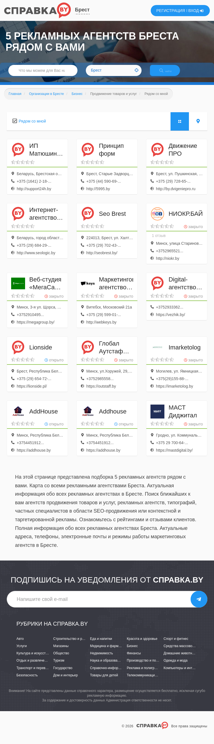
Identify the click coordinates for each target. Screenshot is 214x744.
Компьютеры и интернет (182, 673)
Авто (20, 643)
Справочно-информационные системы (120, 673)
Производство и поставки (146, 665)
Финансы (134, 658)
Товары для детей (104, 680)
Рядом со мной (32, 126)
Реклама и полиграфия (145, 673)
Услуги (21, 651)
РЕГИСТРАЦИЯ (170, 10)
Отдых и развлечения (33, 665)
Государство (62, 673)
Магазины (61, 651)
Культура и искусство (32, 658)
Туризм (58, 665)
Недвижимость (101, 658)
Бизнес (132, 651)
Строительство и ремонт (72, 643)
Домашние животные (180, 658)
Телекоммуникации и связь (148, 680)
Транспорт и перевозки (34, 673)
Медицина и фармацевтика (111, 651)
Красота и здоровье (142, 643)
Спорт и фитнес (176, 643)
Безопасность (27, 680)
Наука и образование (106, 665)
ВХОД (196, 10)
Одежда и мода (176, 665)
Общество (61, 658)
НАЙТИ (169, 73)
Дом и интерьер (65, 680)
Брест (82, 10)
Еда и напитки (101, 643)
